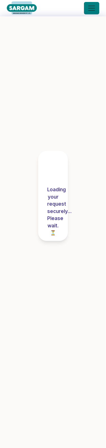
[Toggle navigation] (91, 8)
